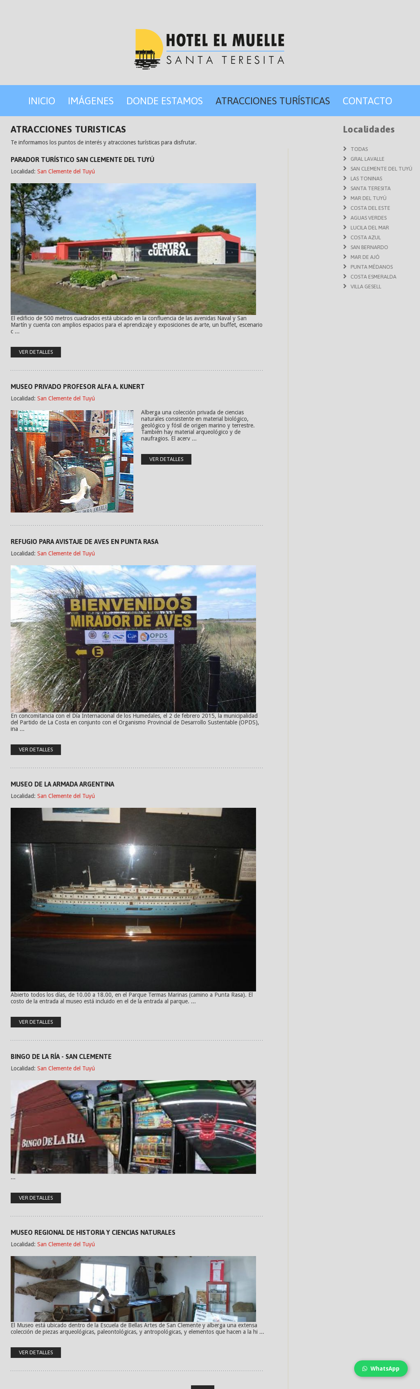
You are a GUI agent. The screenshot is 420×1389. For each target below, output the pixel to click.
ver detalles (147, 459)
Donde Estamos (164, 100)
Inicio (41, 100)
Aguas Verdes (398, 218)
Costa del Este (399, 208)
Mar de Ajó (394, 257)
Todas (388, 149)
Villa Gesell (395, 286)
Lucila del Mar (399, 228)
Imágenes (91, 100)
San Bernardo (398, 247)
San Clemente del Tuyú (47, 171)
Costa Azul (395, 237)
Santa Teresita (400, 188)
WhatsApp (381, 1368)
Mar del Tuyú (398, 198)
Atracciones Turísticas (273, 100)
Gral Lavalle (396, 159)
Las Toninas (395, 178)
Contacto (367, 100)
